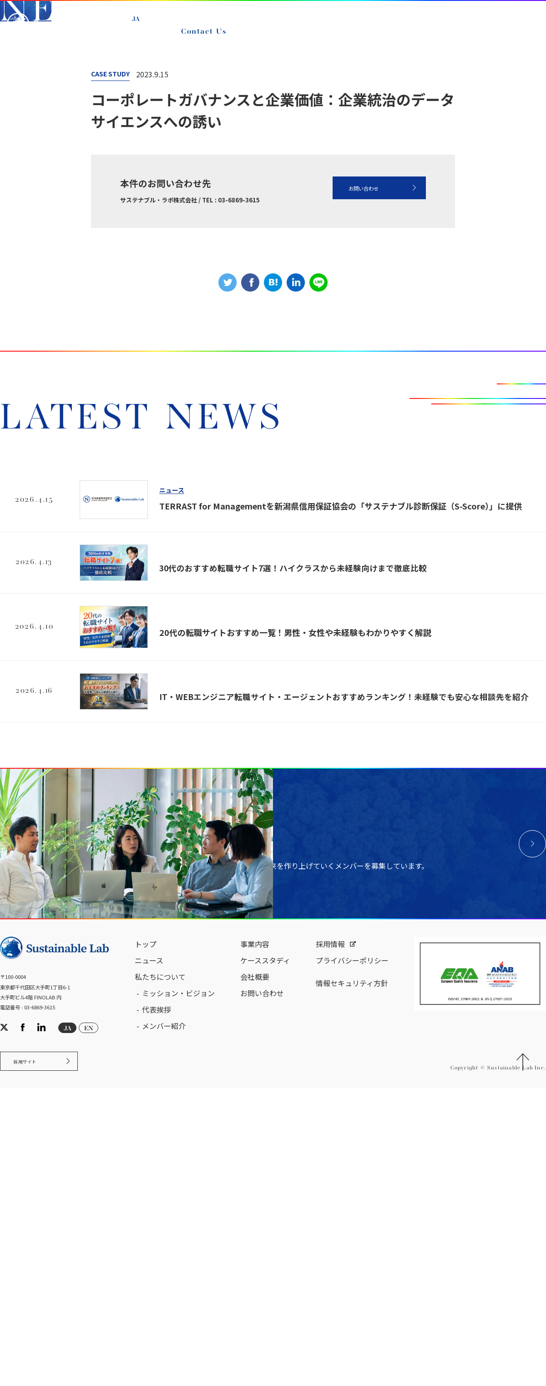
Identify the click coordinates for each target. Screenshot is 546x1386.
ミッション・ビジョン (178, 1288)
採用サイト (33, 1360)
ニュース (108, 204)
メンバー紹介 (164, 1320)
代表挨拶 (156, 1304)
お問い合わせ (343, 398)
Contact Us (208, 40)
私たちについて (160, 1271)
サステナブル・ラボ (45, 204)
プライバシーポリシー (352, 1255)
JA (141, 27)
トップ (146, 1239)
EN (142, 37)
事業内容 (254, 1239)
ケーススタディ (265, 1255)
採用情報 (330, 1239)
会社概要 (254, 1271)
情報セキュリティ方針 (352, 1278)
